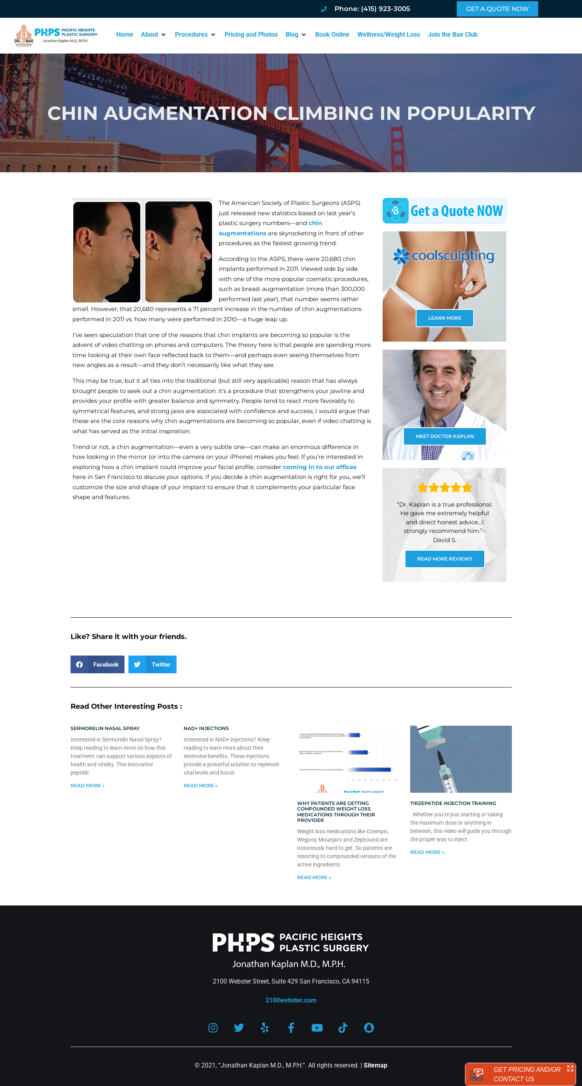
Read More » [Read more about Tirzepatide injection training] (427, 852)
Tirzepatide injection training (453, 803)
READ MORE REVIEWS (444, 559)
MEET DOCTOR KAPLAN (445, 436)
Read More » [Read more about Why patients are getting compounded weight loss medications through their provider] (314, 877)
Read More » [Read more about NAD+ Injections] (201, 785)
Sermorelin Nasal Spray (105, 728)
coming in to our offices (320, 467)
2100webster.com (291, 1000)
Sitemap (375, 1065)
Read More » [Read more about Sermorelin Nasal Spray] (87, 785)
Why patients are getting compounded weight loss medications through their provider (336, 811)
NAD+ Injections (206, 728)
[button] (154, 34)
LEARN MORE (444, 318)
